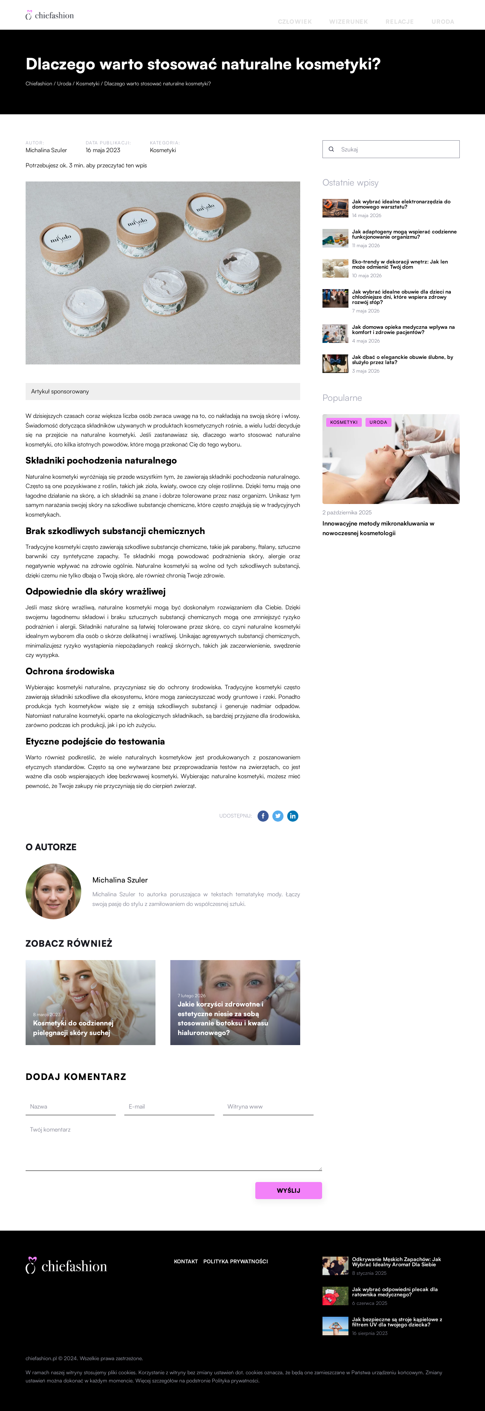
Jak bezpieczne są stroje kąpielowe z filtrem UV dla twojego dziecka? (397, 1322)
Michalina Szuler (46, 150)
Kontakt (186, 1261)
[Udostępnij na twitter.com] (278, 816)
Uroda (450, 15)
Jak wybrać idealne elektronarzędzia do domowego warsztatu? (401, 204)
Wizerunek (387, 15)
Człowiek (350, 15)
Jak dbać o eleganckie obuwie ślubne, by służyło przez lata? (402, 359)
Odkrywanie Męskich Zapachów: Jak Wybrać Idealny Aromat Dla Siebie (396, 1262)
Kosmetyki (163, 150)
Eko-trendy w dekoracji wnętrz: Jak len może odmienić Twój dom (400, 264)
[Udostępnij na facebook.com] (263, 816)
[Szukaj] (331, 149)
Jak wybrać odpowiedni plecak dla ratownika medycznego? (395, 1292)
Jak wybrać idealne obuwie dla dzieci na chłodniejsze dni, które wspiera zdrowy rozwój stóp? (401, 297)
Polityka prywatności (235, 1261)
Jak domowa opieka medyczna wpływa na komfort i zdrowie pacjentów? (403, 329)
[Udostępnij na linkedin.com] (292, 816)
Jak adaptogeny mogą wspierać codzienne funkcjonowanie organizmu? (404, 234)
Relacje (421, 15)
